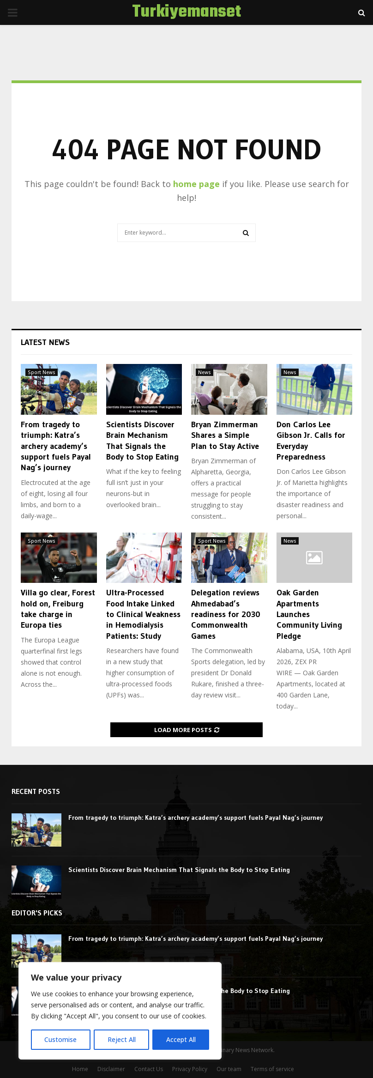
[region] (120, 1011)
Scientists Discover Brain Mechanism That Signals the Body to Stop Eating (142, 440)
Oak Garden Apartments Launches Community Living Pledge (309, 614)
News (204, 372)
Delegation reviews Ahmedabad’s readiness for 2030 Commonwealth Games (225, 614)
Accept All (181, 1039)
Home (80, 1069)
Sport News (41, 372)
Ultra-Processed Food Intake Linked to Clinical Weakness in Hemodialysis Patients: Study (143, 614)
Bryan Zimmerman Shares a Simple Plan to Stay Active (225, 435)
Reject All (121, 1039)
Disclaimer (111, 1069)
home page (196, 183)
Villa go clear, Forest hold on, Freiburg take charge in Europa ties (58, 608)
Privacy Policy (189, 1069)
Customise (60, 1039)
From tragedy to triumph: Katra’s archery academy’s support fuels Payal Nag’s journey (56, 446)
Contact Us (148, 1069)
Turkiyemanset (186, 12)
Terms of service (272, 1069)
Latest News (45, 342)
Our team (229, 1069)
